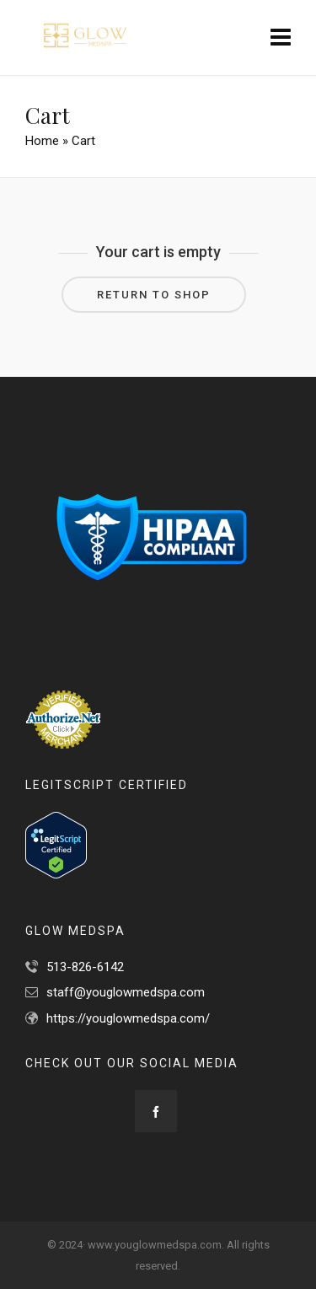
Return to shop (154, 294)
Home (42, 140)
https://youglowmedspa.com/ (128, 1018)
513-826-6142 (85, 967)
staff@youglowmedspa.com (125, 992)
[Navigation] (280, 38)
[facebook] (156, 1111)
